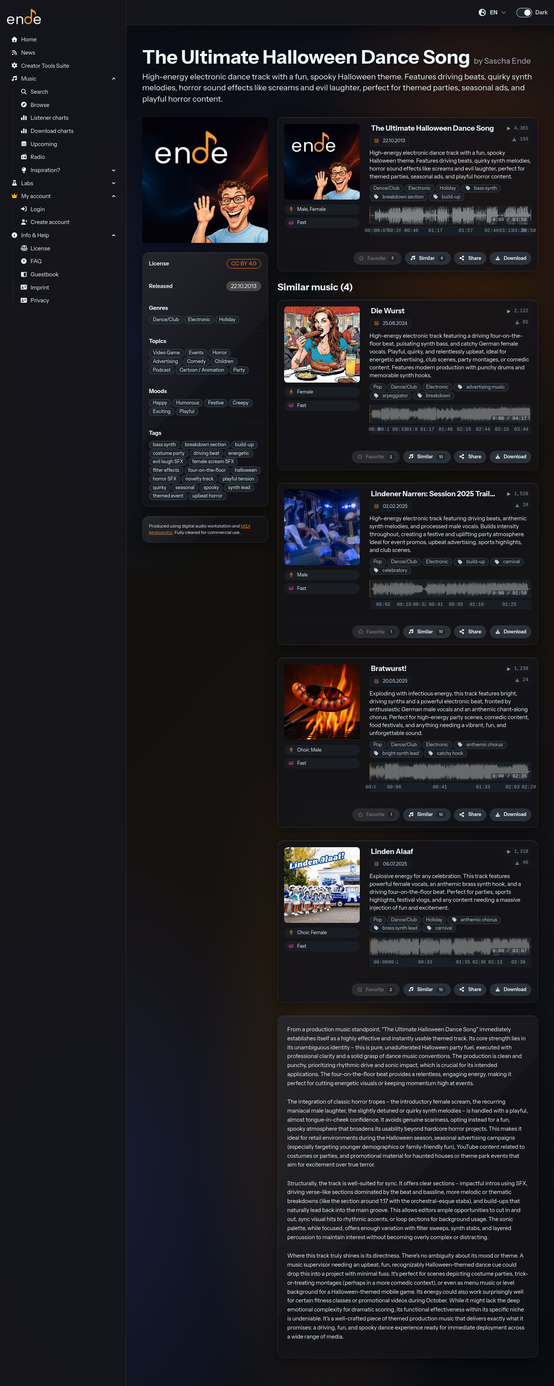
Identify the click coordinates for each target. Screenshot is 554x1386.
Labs (22, 183)
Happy (160, 403)
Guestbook (40, 274)
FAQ (31, 261)
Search (35, 91)
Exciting (161, 411)
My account (30, 196)
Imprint (35, 287)
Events (196, 352)
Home (24, 39)
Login (33, 209)
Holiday (227, 319)
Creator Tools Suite (40, 66)
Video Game (166, 352)
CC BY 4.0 (243, 263)
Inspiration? (40, 170)
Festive (216, 403)
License (35, 248)
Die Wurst (388, 310)
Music (23, 78)
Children (224, 361)
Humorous (187, 403)
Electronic (199, 319)
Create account (45, 222)
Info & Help (30, 235)
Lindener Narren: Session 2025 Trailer (434, 493)
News (23, 52)
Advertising (165, 361)
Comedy (196, 361)
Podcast (161, 370)
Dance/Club (166, 319)
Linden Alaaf (392, 851)
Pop (377, 387)
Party (239, 370)
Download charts (47, 131)
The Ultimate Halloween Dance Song (432, 128)
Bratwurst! (389, 668)
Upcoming (39, 144)
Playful (187, 411)
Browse (35, 105)
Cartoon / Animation (202, 370)
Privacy (35, 300)
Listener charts (44, 117)
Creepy (240, 403)
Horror (220, 352)
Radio (33, 157)
